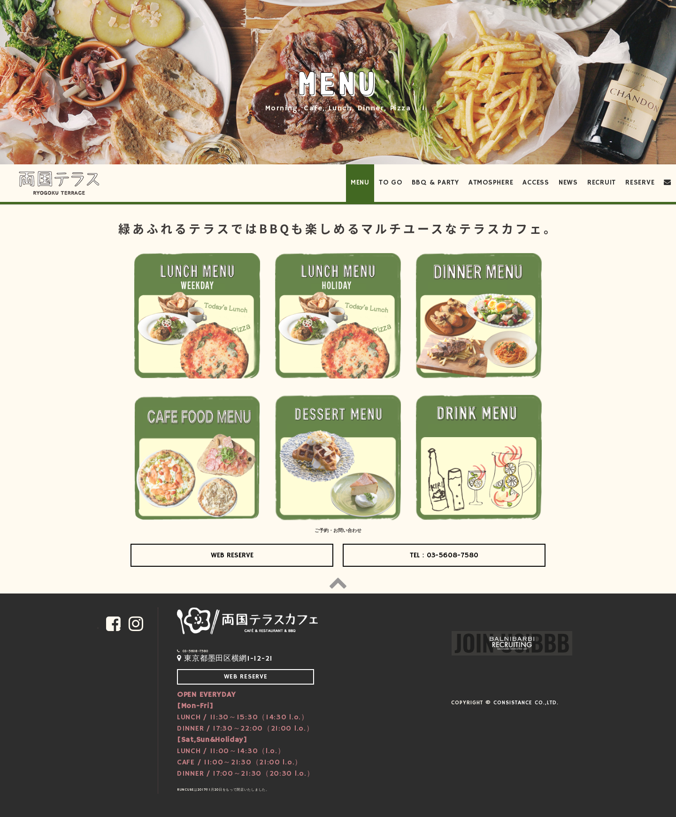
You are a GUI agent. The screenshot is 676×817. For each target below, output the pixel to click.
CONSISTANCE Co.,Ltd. (526, 702)
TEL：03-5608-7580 (444, 555)
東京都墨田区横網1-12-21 (225, 658)
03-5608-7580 (192, 651)
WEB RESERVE (232, 555)
